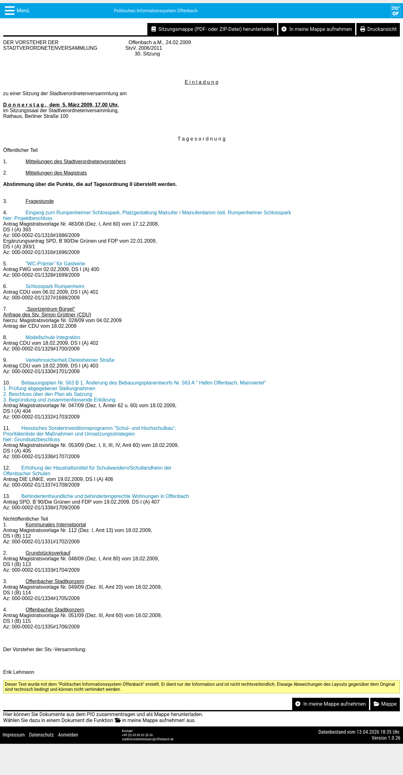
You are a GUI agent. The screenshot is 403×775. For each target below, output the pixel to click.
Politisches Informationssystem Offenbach (156, 10)
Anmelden (68, 735)
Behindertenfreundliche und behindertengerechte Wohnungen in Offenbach (105, 496)
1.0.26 (394, 738)
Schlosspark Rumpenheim (55, 286)
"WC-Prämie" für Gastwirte (55, 263)
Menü (23, 11)
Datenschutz (41, 735)
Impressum (14, 735)
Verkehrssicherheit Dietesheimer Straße (70, 360)
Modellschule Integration (53, 337)
